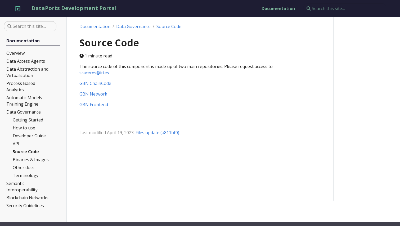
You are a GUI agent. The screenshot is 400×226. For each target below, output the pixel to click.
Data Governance (133, 26)
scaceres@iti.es (94, 73)
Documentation (94, 26)
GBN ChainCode (95, 83)
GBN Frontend (93, 104)
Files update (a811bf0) (157, 132)
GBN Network (93, 94)
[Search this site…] (344, 8)
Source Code (168, 26)
